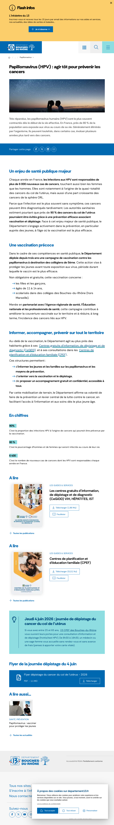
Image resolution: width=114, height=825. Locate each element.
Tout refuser (69, 810)
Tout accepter (47, 810)
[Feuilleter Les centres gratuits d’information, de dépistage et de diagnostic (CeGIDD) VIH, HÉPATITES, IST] (59, 514)
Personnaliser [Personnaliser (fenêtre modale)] (91, 811)
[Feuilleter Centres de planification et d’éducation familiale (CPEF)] (59, 578)
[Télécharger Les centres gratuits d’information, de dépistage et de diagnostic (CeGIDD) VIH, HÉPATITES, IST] (64, 508)
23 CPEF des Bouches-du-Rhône (78, 630)
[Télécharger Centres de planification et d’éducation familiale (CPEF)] (65, 571)
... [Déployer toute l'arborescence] (15, 57)
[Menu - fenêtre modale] (108, 47)
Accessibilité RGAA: (84, 761)
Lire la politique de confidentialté (48, 804)
